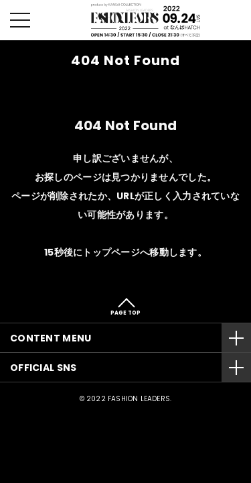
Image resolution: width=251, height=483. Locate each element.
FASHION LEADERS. (139, 399)
